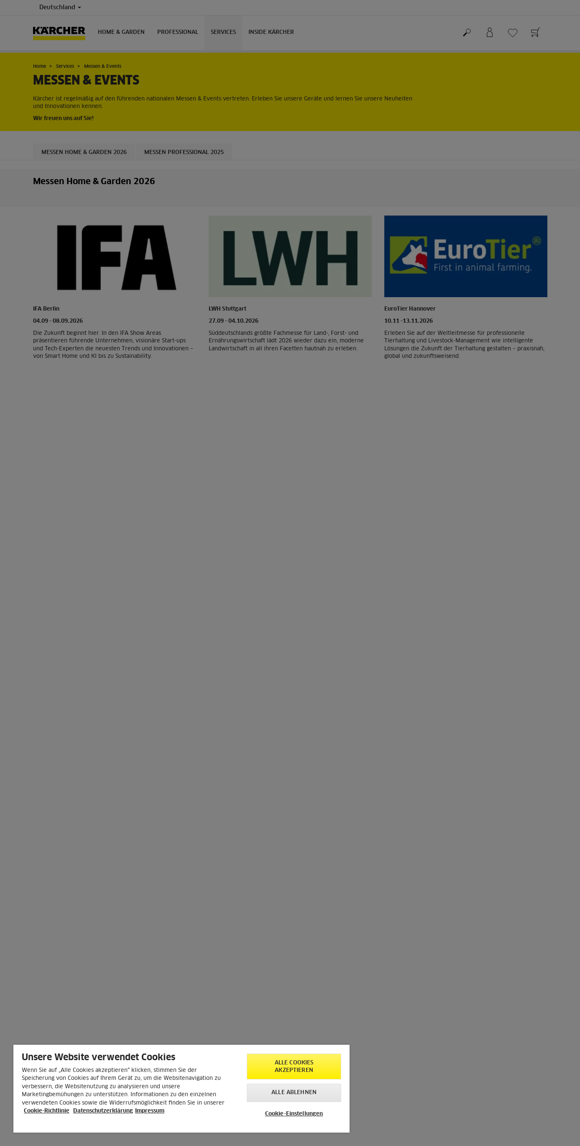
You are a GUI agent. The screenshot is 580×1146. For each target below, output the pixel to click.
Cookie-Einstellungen (294, 1114)
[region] (181, 1089)
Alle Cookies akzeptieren (294, 1066)
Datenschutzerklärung (103, 1111)
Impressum (149, 1111)
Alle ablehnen (294, 1092)
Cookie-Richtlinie (46, 1111)
